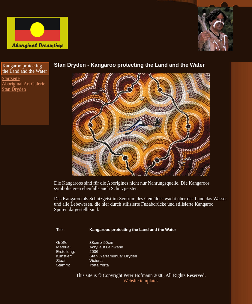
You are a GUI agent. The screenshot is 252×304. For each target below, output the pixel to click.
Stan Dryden (14, 89)
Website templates (140, 280)
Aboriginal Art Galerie (23, 83)
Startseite (11, 78)
